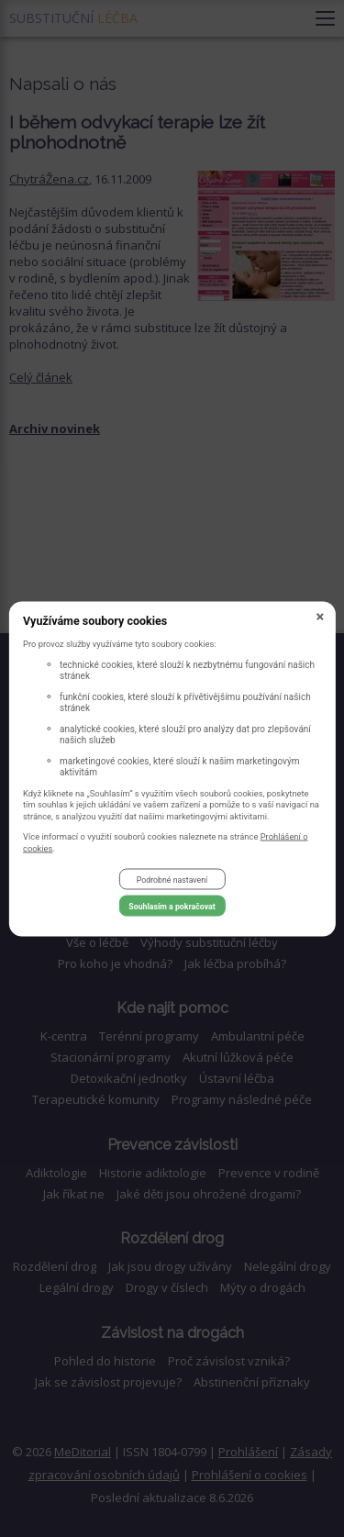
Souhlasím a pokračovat (171, 905)
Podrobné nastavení (172, 879)
